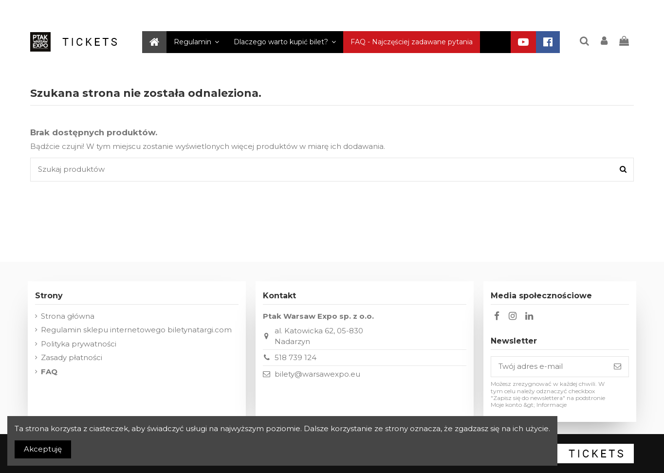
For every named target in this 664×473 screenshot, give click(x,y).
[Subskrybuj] (617, 367)
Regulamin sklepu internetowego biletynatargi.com (136, 329)
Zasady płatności (71, 357)
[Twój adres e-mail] (549, 367)
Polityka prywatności (78, 343)
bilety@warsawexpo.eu (317, 374)
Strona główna (67, 316)
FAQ (49, 371)
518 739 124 (295, 357)
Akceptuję (43, 449)
